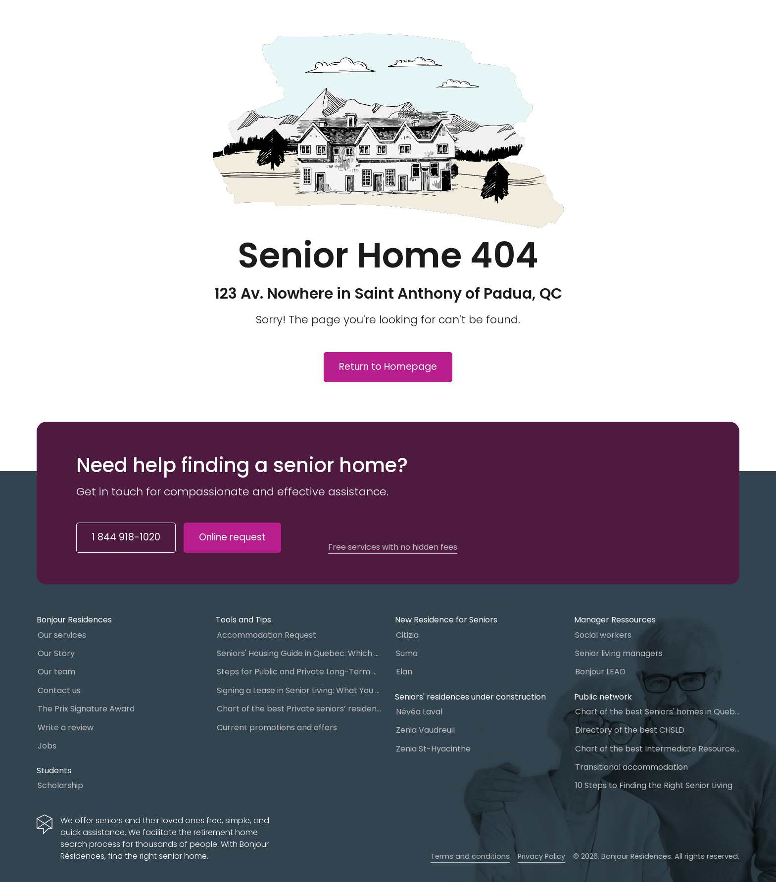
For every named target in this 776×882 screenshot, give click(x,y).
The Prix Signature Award (86, 708)
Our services (62, 635)
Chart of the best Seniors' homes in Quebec (657, 711)
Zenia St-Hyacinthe (433, 748)
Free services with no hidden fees (392, 547)
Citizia (407, 635)
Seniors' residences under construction (470, 697)
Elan (404, 671)
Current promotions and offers (277, 727)
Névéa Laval (419, 711)
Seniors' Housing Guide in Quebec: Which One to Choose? (299, 653)
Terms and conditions (470, 856)
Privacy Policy (541, 856)
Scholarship (60, 785)
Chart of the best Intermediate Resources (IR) (657, 748)
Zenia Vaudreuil (425, 730)
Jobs (47, 745)
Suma (407, 653)
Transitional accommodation (631, 767)
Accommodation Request (266, 635)
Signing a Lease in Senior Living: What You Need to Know (299, 690)
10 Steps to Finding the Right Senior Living (653, 785)
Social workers (603, 635)
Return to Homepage (388, 366)
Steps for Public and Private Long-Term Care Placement (299, 671)
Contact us (59, 690)
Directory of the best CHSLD (629, 730)
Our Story (56, 653)
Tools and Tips (243, 619)
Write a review (66, 727)
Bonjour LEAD (600, 671)
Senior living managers (619, 653)
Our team (56, 671)
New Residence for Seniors (446, 619)
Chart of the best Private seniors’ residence (299, 708)
